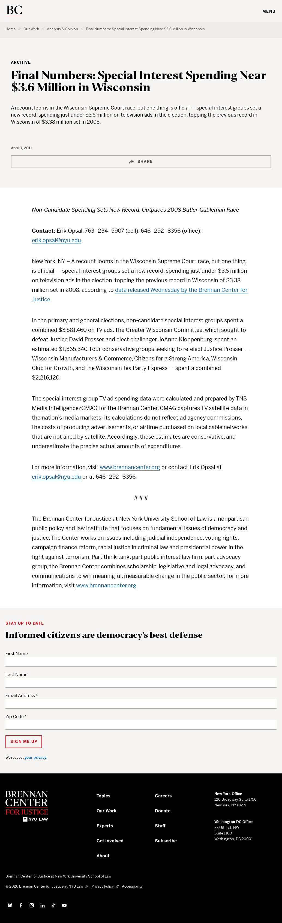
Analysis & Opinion (62, 29)
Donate (162, 811)
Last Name (16, 675)
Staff (160, 826)
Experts (105, 826)
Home (10, 29)
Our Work (31, 29)
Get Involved (110, 841)
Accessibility (132, 886)
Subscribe (166, 841)
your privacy (35, 757)
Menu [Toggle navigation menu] (268, 11)
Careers (163, 796)
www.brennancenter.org (130, 467)
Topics (103, 796)
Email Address (20, 696)
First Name (16, 654)
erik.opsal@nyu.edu (56, 240)
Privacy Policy (102, 886)
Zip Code (14, 716)
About (103, 856)
